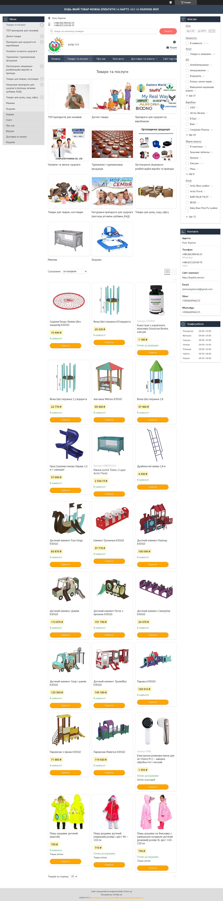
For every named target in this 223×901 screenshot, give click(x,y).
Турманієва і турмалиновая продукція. (20, 58)
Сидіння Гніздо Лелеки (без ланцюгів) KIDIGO (65, 323)
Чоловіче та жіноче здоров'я (21, 51)
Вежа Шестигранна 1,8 (150, 399)
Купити (65, 345)
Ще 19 (192, 135)
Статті (9, 120)
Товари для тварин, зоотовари (22, 78)
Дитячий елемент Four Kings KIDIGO (66, 542)
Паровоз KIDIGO (146, 681)
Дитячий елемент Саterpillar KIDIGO (153, 612)
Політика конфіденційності (130, 897)
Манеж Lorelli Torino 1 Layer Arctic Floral (110, 471)
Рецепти (10, 142)
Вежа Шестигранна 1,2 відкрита (68, 399)
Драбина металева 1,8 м (151, 466)
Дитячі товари (13, 36)
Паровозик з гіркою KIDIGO (65, 752)
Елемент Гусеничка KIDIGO (109, 540)
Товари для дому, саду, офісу (22, 97)
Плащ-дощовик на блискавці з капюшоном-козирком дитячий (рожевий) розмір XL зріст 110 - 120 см (155, 838)
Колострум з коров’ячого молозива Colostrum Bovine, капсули (152, 329)
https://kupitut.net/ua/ (193, 277)
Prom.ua (128, 891)
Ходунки (10, 108)
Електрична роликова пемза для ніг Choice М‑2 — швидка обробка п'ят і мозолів (155, 759)
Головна (55, 58)
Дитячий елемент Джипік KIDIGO (64, 612)
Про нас (10, 125)
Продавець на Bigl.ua (111, 894)
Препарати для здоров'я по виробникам (21, 43)
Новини (10, 114)
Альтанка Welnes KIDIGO (108, 399)
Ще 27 (192, 95)
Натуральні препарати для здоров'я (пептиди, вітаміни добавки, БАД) (20, 88)
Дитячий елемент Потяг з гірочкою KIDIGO (108, 612)
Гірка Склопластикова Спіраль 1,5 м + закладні (68, 468)
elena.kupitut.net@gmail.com (197, 289)
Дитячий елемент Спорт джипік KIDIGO (68, 683)
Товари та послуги (15, 24)
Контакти (118, 58)
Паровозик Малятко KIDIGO (109, 752)
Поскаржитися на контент (103, 897)
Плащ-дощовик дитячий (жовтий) (64, 835)
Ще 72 (192, 216)
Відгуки (10, 131)
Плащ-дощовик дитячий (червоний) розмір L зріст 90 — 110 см (111, 837)
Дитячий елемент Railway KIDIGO (152, 542)
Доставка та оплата (16, 136)
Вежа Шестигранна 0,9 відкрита (112, 321)
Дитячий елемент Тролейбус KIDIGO (110, 683)
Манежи (10, 103)
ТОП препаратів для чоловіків (22, 30)
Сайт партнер (171, 58)
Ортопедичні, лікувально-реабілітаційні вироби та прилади (19, 70)
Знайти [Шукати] (168, 31)
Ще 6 (191, 174)
